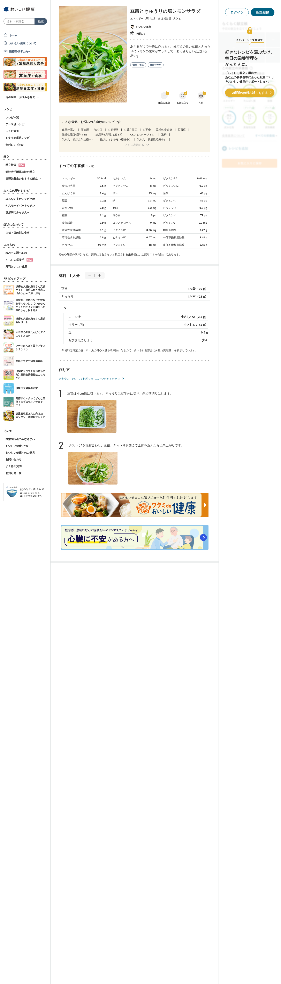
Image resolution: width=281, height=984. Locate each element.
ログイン (237, 12)
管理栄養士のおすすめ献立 (22, 178)
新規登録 (262, 12)
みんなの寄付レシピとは (20, 199)
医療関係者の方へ (20, 51)
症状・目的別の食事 (18, 232)
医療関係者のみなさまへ (20, 439)
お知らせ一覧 (14, 473)
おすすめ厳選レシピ (18, 138)
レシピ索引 (12, 131)
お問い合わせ (14, 459)
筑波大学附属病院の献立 (20, 172)
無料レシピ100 (14, 145)
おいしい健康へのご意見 (20, 452)
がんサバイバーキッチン (20, 205)
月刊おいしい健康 (16, 266)
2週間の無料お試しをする (250, 93)
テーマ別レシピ (15, 124)
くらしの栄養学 (19, 260)
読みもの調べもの (16, 253)
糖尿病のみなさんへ (18, 212)
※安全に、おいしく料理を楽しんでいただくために (89, 379)
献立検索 (15, 165)
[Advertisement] (140, 975)
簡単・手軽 (138, 64)
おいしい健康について (22, 43)
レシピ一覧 (12, 117)
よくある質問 (14, 466)
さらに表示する (134, 145)
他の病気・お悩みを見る (20, 97)
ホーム (13, 35)
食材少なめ (155, 64)
